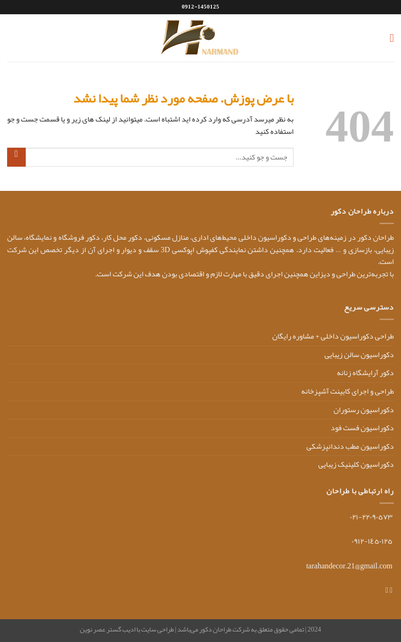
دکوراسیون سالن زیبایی (359, 354)
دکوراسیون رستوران (364, 409)
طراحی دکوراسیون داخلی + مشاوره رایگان (333, 336)
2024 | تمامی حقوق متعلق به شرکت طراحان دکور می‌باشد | (247, 629)
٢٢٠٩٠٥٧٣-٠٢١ (371, 517)
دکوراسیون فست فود (362, 427)
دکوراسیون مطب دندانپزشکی (350, 446)
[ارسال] (16, 157)
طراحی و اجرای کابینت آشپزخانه (347, 391)
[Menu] (388, 37)
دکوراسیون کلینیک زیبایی (356, 464)
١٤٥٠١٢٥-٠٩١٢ (372, 541)
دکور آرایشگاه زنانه (365, 372)
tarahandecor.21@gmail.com (349, 566)
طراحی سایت (157, 629)
